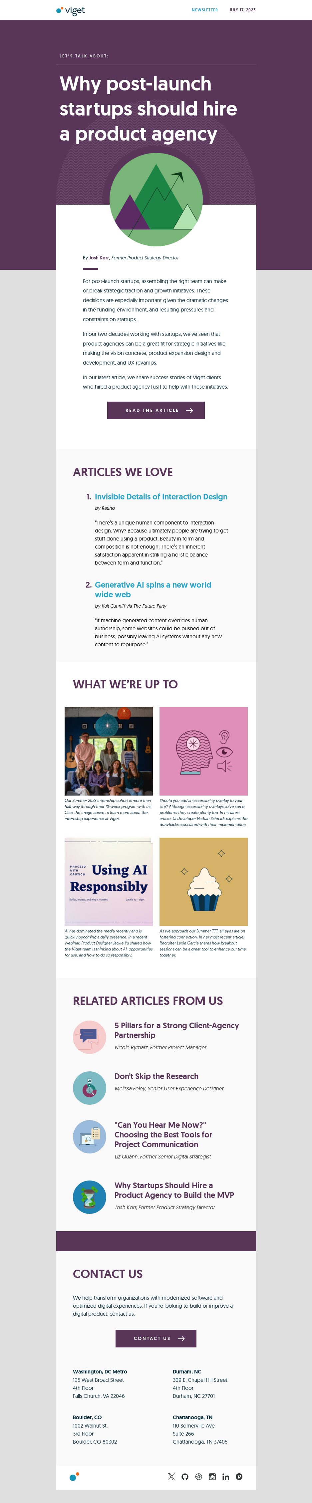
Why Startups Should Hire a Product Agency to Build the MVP (174, 1190)
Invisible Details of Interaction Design (161, 496)
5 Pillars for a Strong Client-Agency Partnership (177, 1030)
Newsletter (205, 10)
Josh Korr (99, 258)
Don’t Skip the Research (156, 1076)
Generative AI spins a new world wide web (153, 589)
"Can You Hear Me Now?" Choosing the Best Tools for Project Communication (163, 1134)
